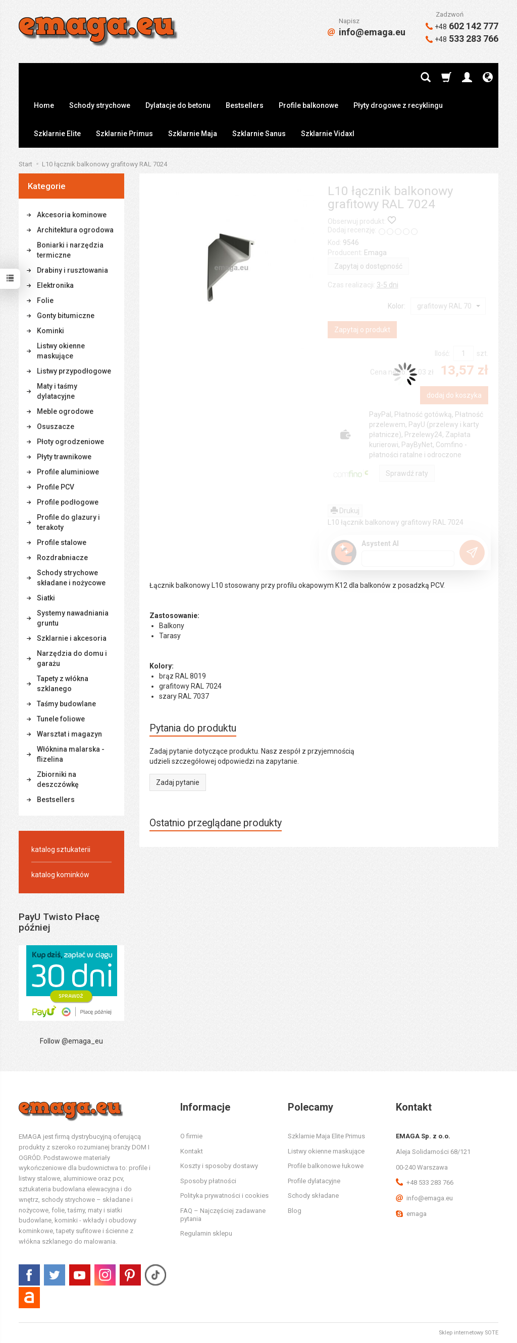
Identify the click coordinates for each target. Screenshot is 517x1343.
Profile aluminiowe (68, 472)
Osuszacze (55, 426)
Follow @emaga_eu (71, 1041)
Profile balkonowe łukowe (326, 1166)
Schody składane (313, 1195)
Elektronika (55, 285)
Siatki (46, 598)
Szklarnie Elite (57, 134)
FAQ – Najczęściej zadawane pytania (223, 1215)
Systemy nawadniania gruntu (73, 618)
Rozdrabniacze (62, 558)
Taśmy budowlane (66, 704)
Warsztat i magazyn (69, 734)
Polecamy (310, 1107)
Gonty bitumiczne (65, 316)
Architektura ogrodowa (75, 230)
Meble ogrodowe (65, 411)
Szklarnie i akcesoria (72, 638)
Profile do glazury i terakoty (68, 522)
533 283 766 (462, 38)
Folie (45, 300)
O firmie (191, 1136)
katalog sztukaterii (60, 849)
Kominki (50, 331)
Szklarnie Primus (124, 134)
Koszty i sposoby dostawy (219, 1166)
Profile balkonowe (308, 105)
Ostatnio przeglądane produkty (215, 823)
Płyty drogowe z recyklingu (398, 105)
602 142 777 (462, 26)
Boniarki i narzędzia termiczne (70, 250)
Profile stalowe (61, 542)
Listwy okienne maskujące (61, 351)
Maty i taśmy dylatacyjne (57, 391)
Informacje (205, 1107)
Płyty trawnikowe (64, 457)
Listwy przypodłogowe (74, 371)
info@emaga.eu (366, 32)
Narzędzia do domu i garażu (72, 658)
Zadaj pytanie (177, 782)
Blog (294, 1210)
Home (44, 105)
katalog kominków (60, 875)
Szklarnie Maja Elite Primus (326, 1136)
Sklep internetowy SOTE (468, 1332)
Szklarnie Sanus (259, 134)
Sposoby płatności (208, 1181)
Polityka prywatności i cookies (224, 1195)
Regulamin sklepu (206, 1233)
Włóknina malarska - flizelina (71, 754)
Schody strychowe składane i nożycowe (71, 578)
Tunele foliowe (61, 719)
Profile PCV (55, 487)
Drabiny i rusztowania (72, 270)
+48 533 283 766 (424, 1182)
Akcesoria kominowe (72, 215)
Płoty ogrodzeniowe (70, 442)
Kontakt (191, 1151)
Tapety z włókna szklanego (62, 684)
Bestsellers (245, 105)
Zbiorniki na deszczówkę (58, 779)
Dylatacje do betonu (178, 105)
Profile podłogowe (67, 502)
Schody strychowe (99, 105)
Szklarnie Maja (192, 134)
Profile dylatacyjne (314, 1181)
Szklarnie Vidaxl (327, 134)
